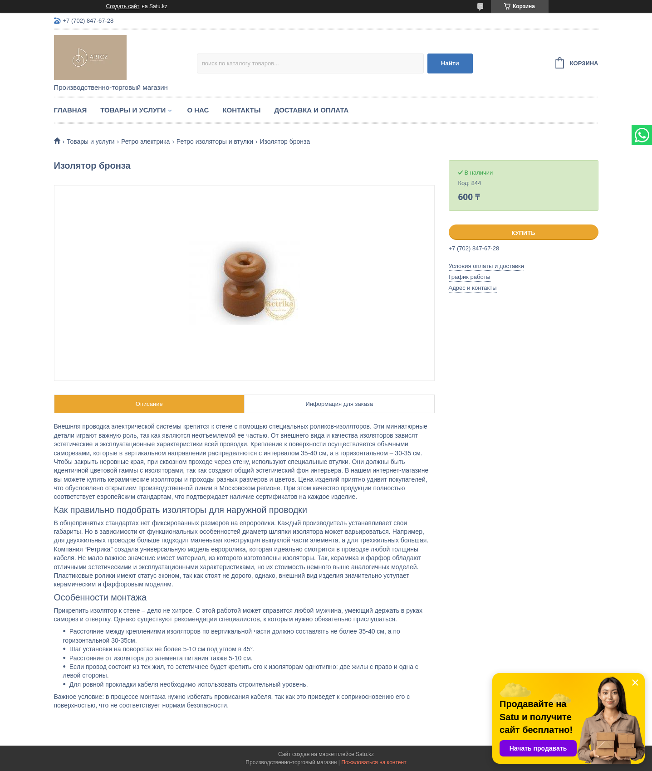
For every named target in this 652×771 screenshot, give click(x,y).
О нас (198, 110)
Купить (523, 232)
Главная (70, 110)
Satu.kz (365, 754)
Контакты (241, 110)
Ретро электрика (145, 141)
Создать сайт (123, 6)
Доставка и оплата (311, 110)
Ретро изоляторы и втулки (214, 141)
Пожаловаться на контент (373, 762)
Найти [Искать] (450, 63)
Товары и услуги (133, 110)
